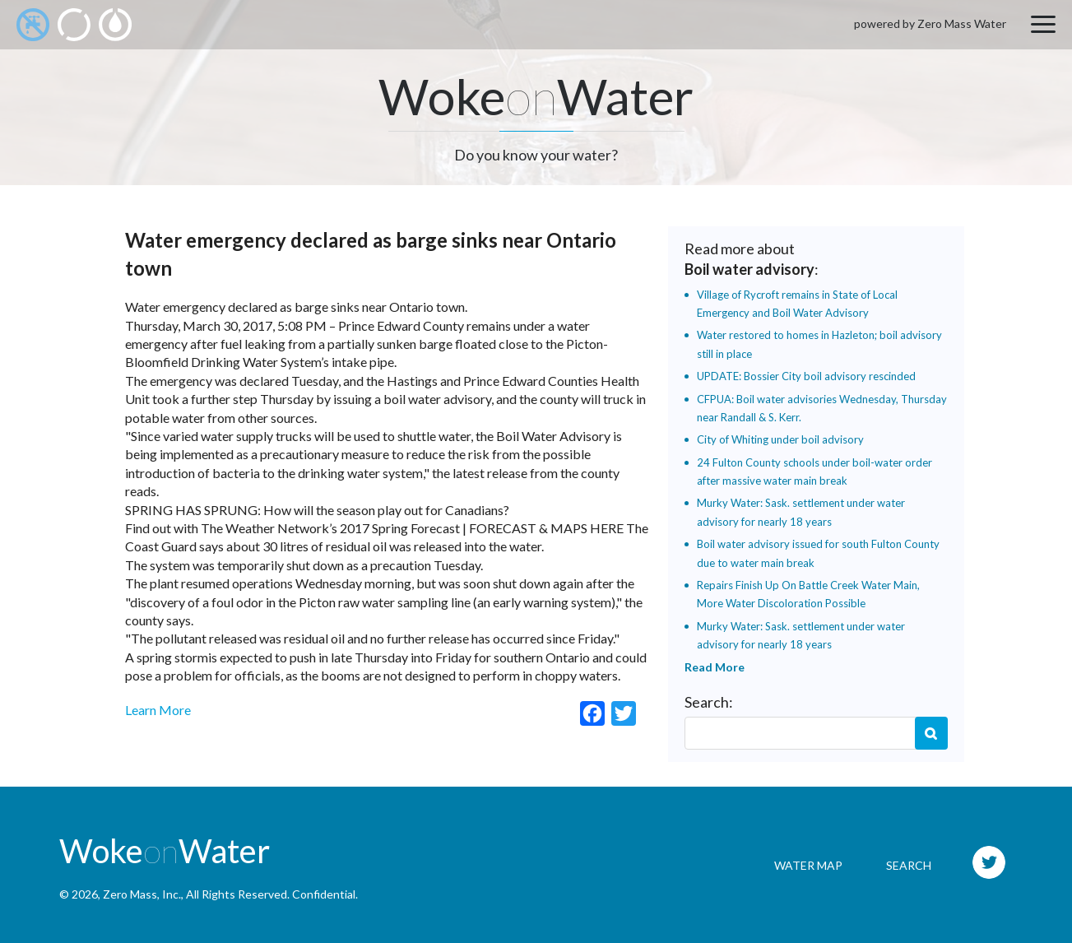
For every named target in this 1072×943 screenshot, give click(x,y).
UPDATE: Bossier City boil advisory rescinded (806, 376)
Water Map (808, 865)
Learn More (158, 710)
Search (931, 733)
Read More (715, 667)
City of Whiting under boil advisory (780, 439)
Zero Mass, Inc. (142, 894)
